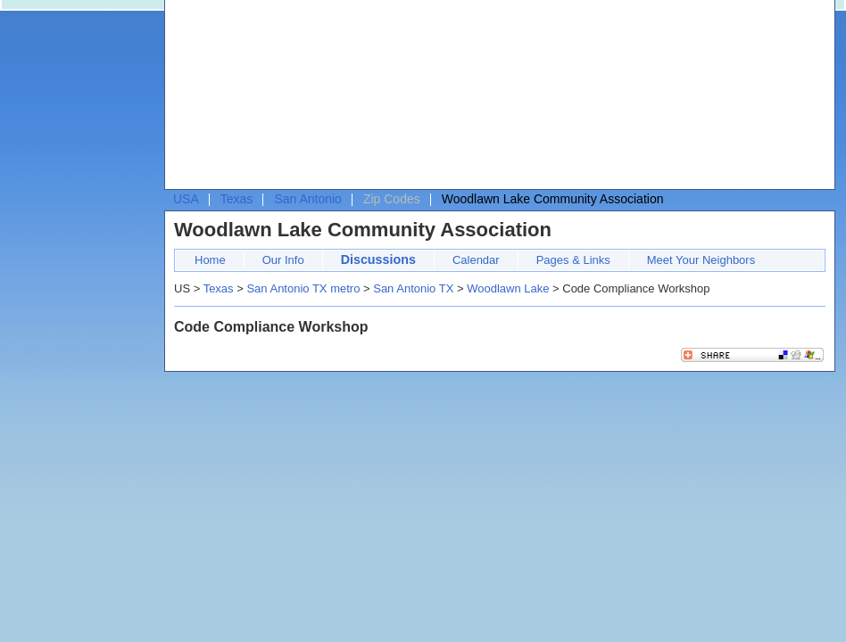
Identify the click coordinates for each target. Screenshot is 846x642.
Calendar (476, 260)
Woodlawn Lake (508, 288)
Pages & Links (573, 260)
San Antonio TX (413, 288)
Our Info (283, 260)
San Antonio (308, 199)
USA (186, 199)
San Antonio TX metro (303, 288)
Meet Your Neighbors (701, 260)
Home (210, 260)
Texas (236, 199)
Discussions (378, 259)
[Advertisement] (267, 99)
